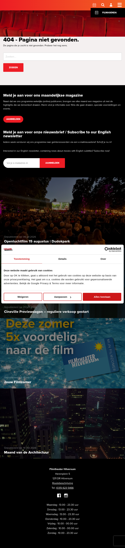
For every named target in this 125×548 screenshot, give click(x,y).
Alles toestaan (102, 296)
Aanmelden (13, 119)
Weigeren (22, 296)
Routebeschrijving (62, 483)
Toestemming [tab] (22, 258)
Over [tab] (103, 258)
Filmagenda (109, 12)
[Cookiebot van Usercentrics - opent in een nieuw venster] (107, 249)
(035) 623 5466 (65, 488)
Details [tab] (62, 258)
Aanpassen (62, 296)
